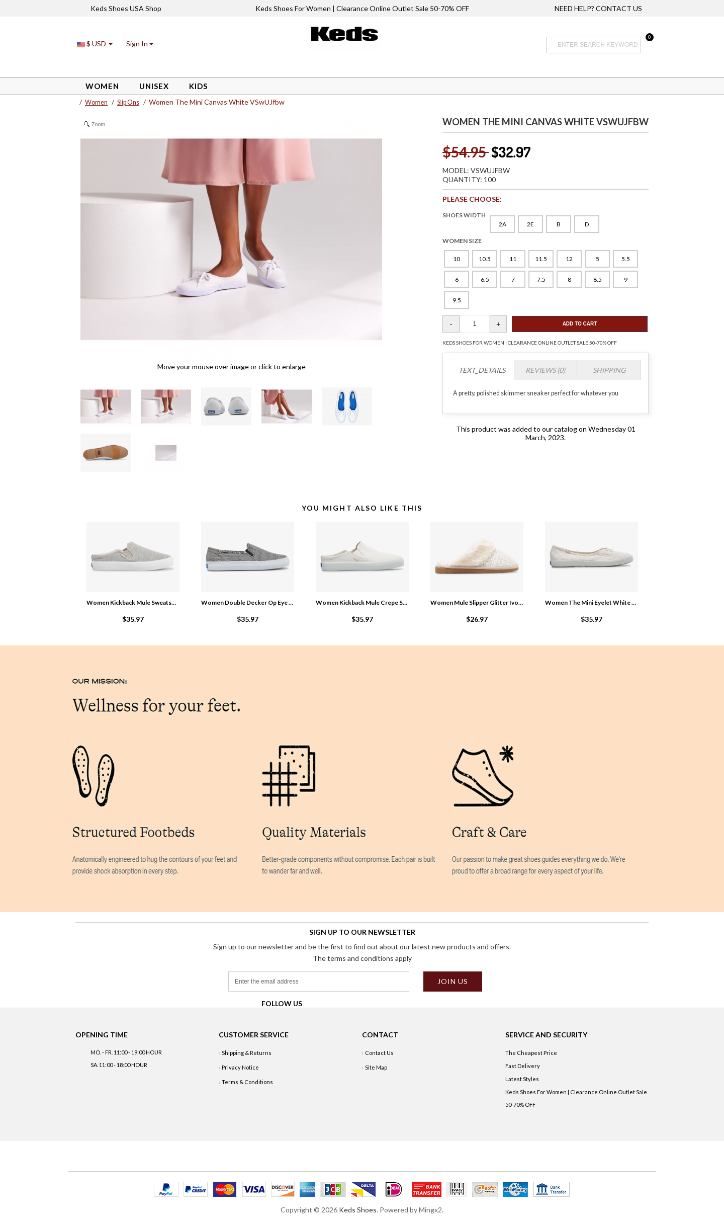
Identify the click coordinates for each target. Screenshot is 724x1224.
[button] (140, 43)
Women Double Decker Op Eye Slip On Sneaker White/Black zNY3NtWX (247, 602)
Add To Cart (580, 324)
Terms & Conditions (247, 1082)
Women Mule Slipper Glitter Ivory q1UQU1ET (476, 602)
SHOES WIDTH (464, 215)
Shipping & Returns (247, 1052)
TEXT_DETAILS (482, 370)
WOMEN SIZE (462, 240)
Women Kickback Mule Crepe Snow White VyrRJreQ (362, 602)
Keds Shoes (358, 1209)
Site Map (376, 1067)
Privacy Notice (240, 1067)
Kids (198, 86)
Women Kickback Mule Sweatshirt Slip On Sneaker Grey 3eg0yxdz (132, 602)
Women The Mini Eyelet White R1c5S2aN (591, 602)
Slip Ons (128, 102)
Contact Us (379, 1052)
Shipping (609, 370)
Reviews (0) (545, 370)
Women (102, 86)
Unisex (154, 86)
